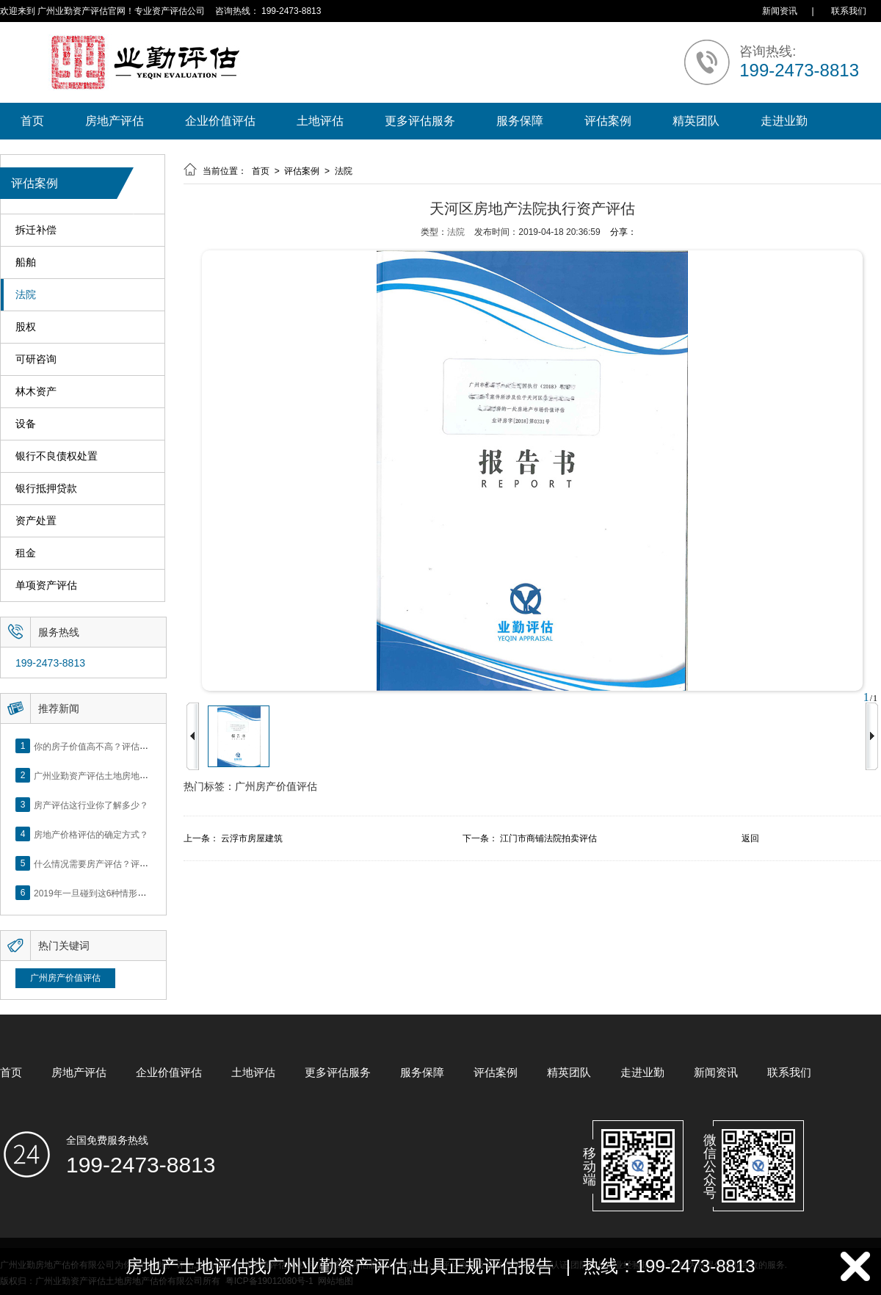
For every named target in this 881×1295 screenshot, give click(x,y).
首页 (32, 121)
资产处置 (36, 521)
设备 (25, 424)
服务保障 (519, 121)
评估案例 (607, 121)
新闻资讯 (779, 11)
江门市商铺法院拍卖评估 (548, 838)
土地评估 (320, 121)
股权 (25, 327)
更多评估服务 (420, 121)
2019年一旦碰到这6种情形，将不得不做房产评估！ (134, 893)
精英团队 (695, 121)
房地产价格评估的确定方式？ (91, 834)
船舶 (25, 262)
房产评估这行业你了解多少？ (91, 804)
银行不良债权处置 (56, 456)
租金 (25, 553)
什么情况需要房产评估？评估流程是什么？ (117, 863)
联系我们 (848, 11)
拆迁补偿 (36, 230)
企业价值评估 (220, 121)
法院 (25, 295)
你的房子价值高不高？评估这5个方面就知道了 (124, 746)
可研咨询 (36, 359)
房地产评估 (114, 121)
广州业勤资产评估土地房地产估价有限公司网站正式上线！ (148, 775)
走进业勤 (784, 121)
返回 (750, 838)
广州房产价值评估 (65, 978)
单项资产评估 (46, 585)
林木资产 (36, 391)
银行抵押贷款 (46, 488)
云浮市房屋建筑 (252, 838)
